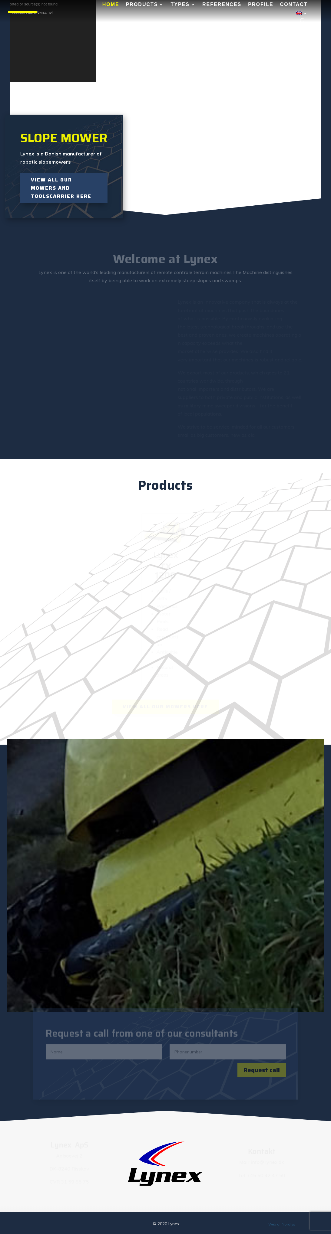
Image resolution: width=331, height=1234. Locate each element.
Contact (294, 4)
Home (110, 4)
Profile (260, 4)
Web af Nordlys (281, 1224)
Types (179, 4)
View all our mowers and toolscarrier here (61, 188)
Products (142, 4)
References (221, 4)
